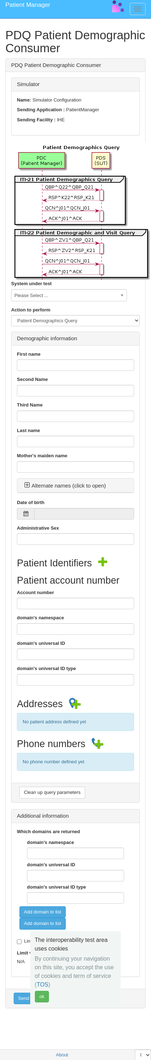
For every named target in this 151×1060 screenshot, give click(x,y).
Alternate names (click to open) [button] (65, 485)
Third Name (30, 405)
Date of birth (31, 502)
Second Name (32, 379)
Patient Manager (27, 4)
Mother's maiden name (42, 455)
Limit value (29, 953)
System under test (31, 283)
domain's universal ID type (46, 668)
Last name (28, 430)
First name (29, 354)
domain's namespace (40, 617)
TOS (43, 985)
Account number (35, 592)
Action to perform (30, 310)
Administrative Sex (38, 528)
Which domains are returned (48, 831)
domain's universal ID (41, 643)
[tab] (75, 486)
